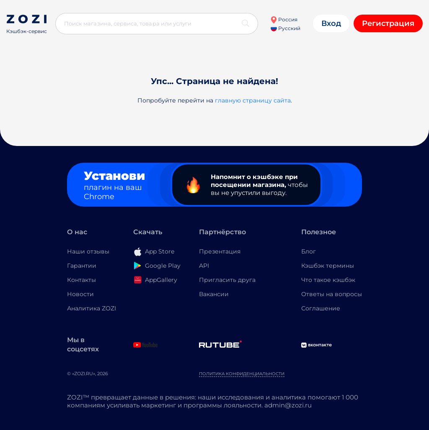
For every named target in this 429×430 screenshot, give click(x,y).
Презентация (219, 251)
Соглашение (320, 308)
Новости (80, 294)
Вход (331, 23)
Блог (308, 251)
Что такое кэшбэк (328, 280)
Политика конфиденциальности (241, 373)
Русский (285, 28)
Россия (283, 19)
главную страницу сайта (253, 100)
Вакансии (214, 294)
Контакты (81, 280)
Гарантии (81, 265)
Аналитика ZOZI (91, 308)
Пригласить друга (227, 280)
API (204, 265)
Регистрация (388, 23)
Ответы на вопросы (331, 294)
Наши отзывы (88, 251)
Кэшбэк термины (327, 265)
